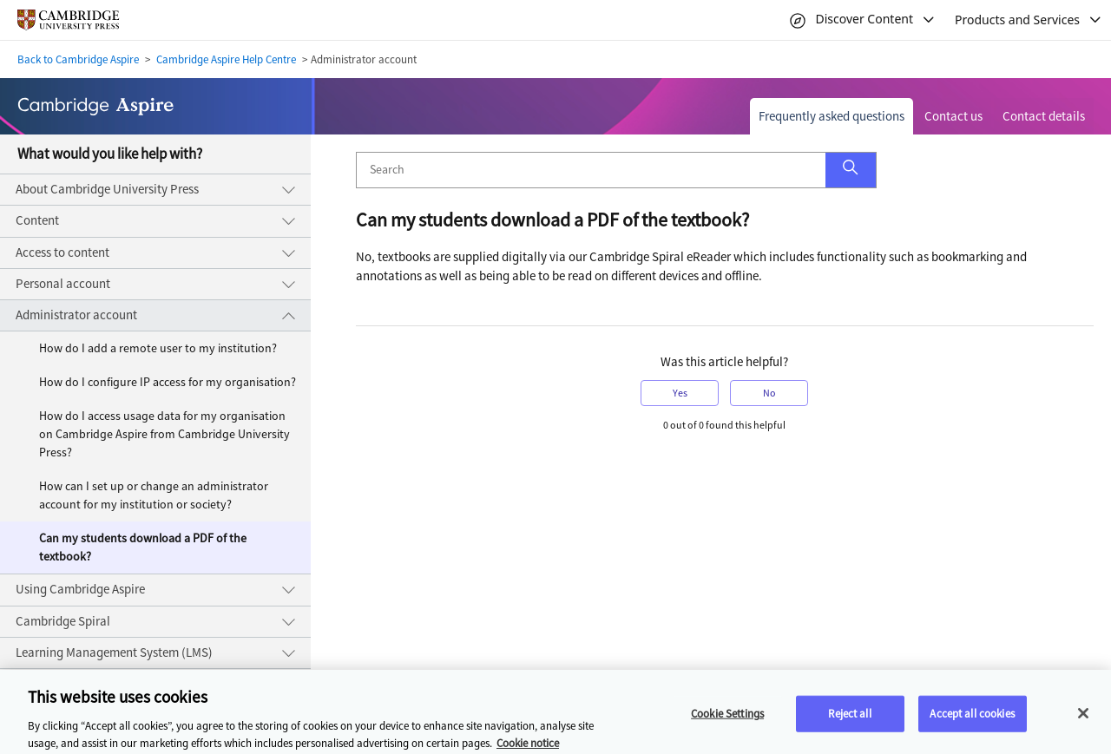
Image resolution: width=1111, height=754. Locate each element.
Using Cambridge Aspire (80, 589)
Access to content (62, 252)
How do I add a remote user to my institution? (158, 348)
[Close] (1083, 719)
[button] (850, 170)
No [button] (769, 393)
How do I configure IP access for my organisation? (167, 382)
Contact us (953, 116)
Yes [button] (680, 393)
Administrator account (76, 315)
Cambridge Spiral (63, 621)
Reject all (849, 719)
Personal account (63, 284)
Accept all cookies (972, 719)
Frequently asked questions (831, 116)
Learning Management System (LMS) (114, 652)
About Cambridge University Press (107, 189)
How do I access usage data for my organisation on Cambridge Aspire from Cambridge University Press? (164, 434)
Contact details (1044, 116)
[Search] (591, 170)
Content (37, 220)
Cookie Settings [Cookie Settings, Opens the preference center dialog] (727, 719)
